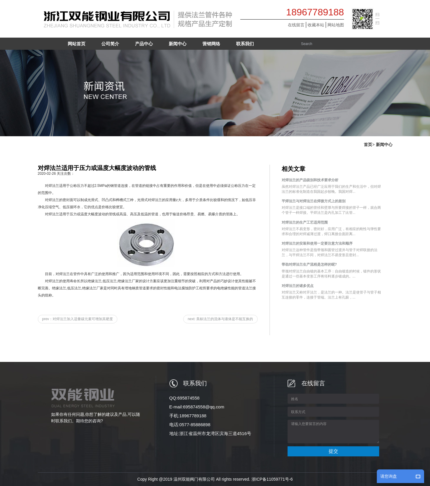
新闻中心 (384, 144)
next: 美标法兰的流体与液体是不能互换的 (220, 319)
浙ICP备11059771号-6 (272, 479)
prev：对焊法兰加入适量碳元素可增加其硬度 (77, 319)
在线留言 (296, 25)
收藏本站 (316, 25)
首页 (368, 144)
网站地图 (335, 25)
